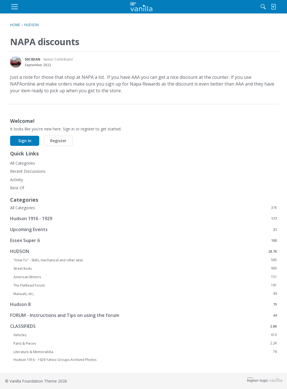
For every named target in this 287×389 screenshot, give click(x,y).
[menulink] (55, 7)
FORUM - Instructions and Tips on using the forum (143, 315)
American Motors (145, 276)
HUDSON (143, 251)
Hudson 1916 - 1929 (143, 218)
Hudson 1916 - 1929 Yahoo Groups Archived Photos (54, 360)
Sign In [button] (24, 140)
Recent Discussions (27, 171)
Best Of (17, 187)
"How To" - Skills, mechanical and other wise (145, 260)
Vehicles (145, 334)
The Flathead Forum (145, 285)
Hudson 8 (143, 304)
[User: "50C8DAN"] (15, 62)
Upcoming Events (143, 229)
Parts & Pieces (145, 343)
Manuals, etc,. (145, 293)
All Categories (22, 163)
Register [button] (58, 140)
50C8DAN (32, 59)
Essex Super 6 (143, 240)
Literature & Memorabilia (145, 351)
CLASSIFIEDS (143, 326)
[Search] (219, 7)
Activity (16, 179)
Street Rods (145, 268)
